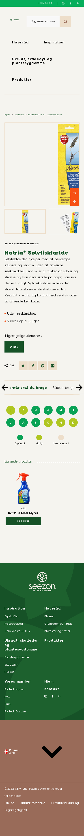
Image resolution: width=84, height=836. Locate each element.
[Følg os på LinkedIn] (78, 3)
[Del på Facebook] (32, 365)
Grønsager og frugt (58, 623)
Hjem (7, 115)
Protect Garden (15, 711)
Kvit (7, 696)
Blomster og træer (57, 631)
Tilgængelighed (15, 810)
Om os (9, 803)
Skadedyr (11, 664)
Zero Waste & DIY (17, 631)
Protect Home (14, 689)
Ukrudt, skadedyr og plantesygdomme (21, 645)
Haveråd (20, 42)
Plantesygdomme (16, 657)
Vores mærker (17, 681)
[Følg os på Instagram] (63, 3)
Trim (7, 704)
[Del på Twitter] (23, 365)
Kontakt (45, 3)
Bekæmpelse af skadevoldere (45, 115)
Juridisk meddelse (32, 803)
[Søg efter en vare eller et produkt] (43, 21)
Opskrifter (11, 616)
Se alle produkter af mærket (21, 244)
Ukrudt (9, 672)
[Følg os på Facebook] (70, 3)
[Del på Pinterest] (42, 365)
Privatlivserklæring (65, 803)
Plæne (49, 616)
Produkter (22, 80)
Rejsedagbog (13, 623)
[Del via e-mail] (52, 365)
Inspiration (54, 42)
